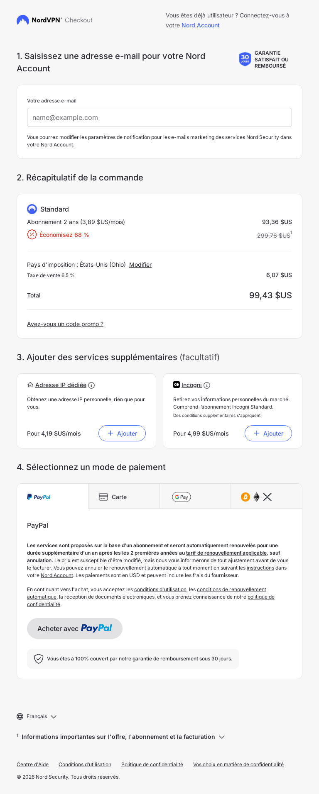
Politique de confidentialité (152, 764)
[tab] (52, 496)
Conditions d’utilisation (85, 764)
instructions (260, 568)
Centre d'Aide (33, 764)
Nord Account (201, 25)
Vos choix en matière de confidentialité (238, 764)
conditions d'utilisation (160, 589)
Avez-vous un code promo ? (65, 323)
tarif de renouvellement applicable (226, 553)
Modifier (140, 264)
